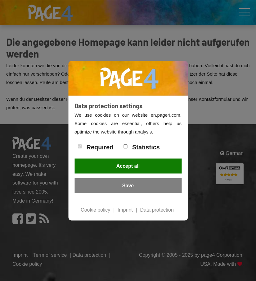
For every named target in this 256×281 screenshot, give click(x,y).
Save (128, 185)
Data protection (157, 210)
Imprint (125, 210)
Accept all (128, 166)
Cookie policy (95, 210)
